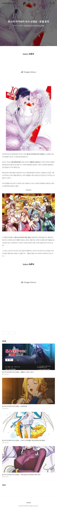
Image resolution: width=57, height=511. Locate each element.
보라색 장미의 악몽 (9, 3)
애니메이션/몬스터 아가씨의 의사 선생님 (33, 26)
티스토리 (28, 503)
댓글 (4, 485)
